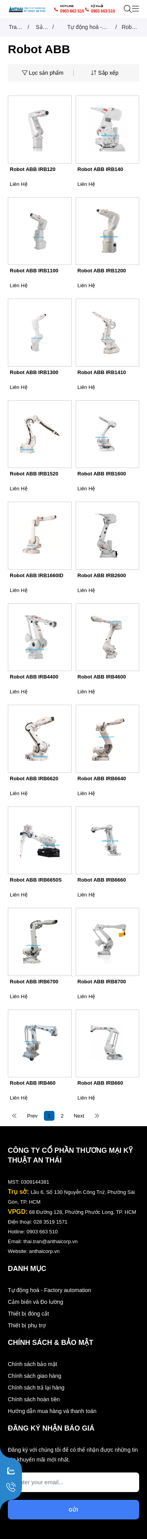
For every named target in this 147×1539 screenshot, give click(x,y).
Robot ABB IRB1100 (34, 271)
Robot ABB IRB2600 (102, 575)
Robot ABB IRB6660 (102, 880)
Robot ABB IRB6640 (102, 778)
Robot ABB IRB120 (33, 169)
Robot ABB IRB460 (33, 1083)
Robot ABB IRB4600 (102, 677)
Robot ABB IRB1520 (34, 474)
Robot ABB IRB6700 (34, 982)
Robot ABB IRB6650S (36, 880)
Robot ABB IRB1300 (34, 372)
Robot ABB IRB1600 (102, 474)
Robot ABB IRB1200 (102, 271)
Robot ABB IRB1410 (102, 372)
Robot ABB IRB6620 (34, 778)
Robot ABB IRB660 (100, 1083)
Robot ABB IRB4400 (34, 677)
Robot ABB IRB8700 (102, 982)
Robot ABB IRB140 (100, 169)
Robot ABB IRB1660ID (37, 575)
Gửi (73, 1510)
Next (79, 1116)
